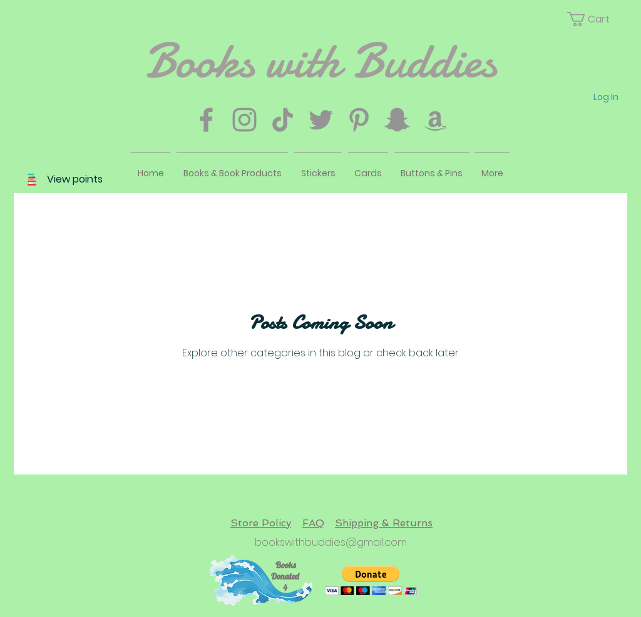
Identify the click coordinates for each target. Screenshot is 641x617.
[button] (596, 19)
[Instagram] (244, 120)
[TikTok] (283, 120)
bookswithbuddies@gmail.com (331, 542)
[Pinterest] (359, 120)
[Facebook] (206, 120)
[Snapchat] (397, 120)
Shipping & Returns (384, 523)
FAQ (313, 523)
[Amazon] (435, 120)
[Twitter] (321, 120)
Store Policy (260, 523)
